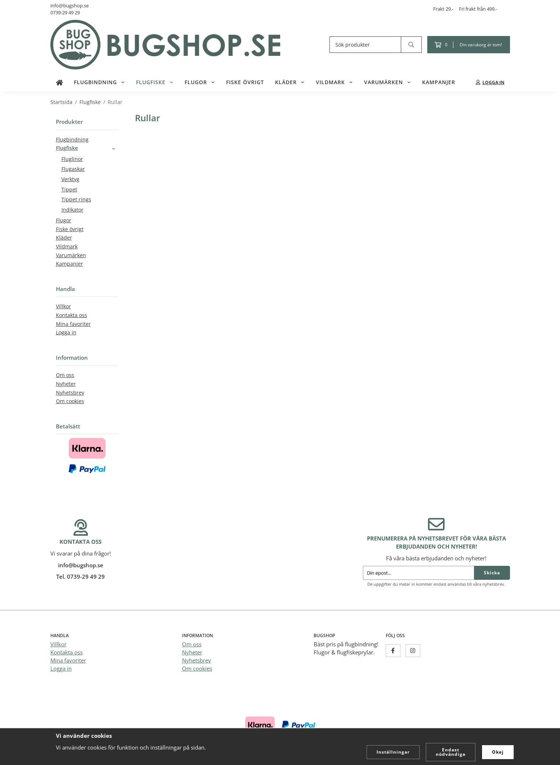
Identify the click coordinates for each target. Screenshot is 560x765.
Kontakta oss (71, 315)
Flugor (200, 82)
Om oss (65, 375)
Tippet (69, 189)
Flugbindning (99, 82)
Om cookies (70, 401)
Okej (498, 752)
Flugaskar (73, 169)
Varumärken (387, 82)
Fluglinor (72, 159)
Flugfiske (155, 82)
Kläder (290, 82)
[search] (411, 44)
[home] (59, 82)
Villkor (63, 306)
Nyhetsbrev (70, 392)
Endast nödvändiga (451, 752)
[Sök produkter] (365, 44)
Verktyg (70, 179)
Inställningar (393, 752)
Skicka (492, 573)
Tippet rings (76, 199)
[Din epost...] (418, 573)
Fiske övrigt (245, 82)
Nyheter (66, 384)
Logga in (66, 332)
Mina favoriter (73, 324)
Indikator (72, 209)
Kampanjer (438, 82)
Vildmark (334, 82)
